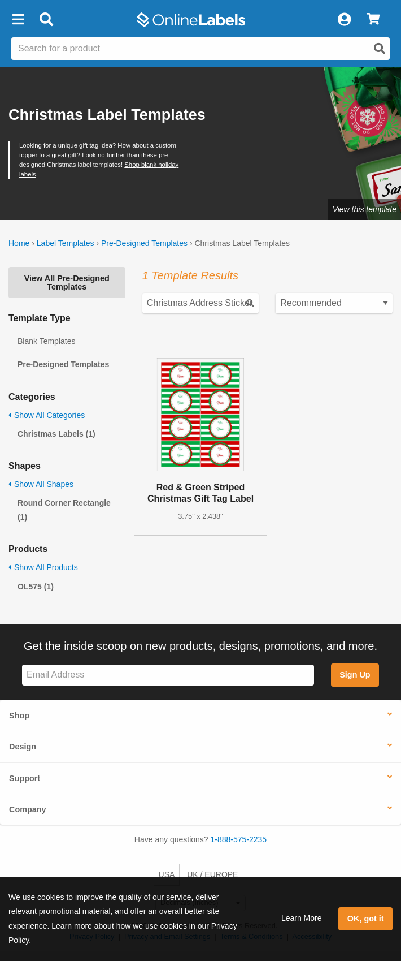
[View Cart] (373, 20)
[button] (18, 20)
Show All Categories (46, 415)
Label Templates (65, 243)
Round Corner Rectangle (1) (64, 510)
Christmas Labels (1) (56, 433)
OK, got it (365, 918)
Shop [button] (19, 715)
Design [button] (22, 746)
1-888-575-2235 (239, 839)
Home (18, 243)
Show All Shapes (40, 484)
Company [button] (27, 809)
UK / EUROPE (212, 874)
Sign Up (354, 674)
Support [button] (24, 778)
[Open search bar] (46, 20)
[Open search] (379, 48)
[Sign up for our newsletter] (168, 675)
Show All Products (43, 567)
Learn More (301, 918)
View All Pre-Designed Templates (67, 282)
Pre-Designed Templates (144, 243)
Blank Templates (46, 341)
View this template (364, 209)
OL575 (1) (36, 586)
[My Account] (344, 20)
